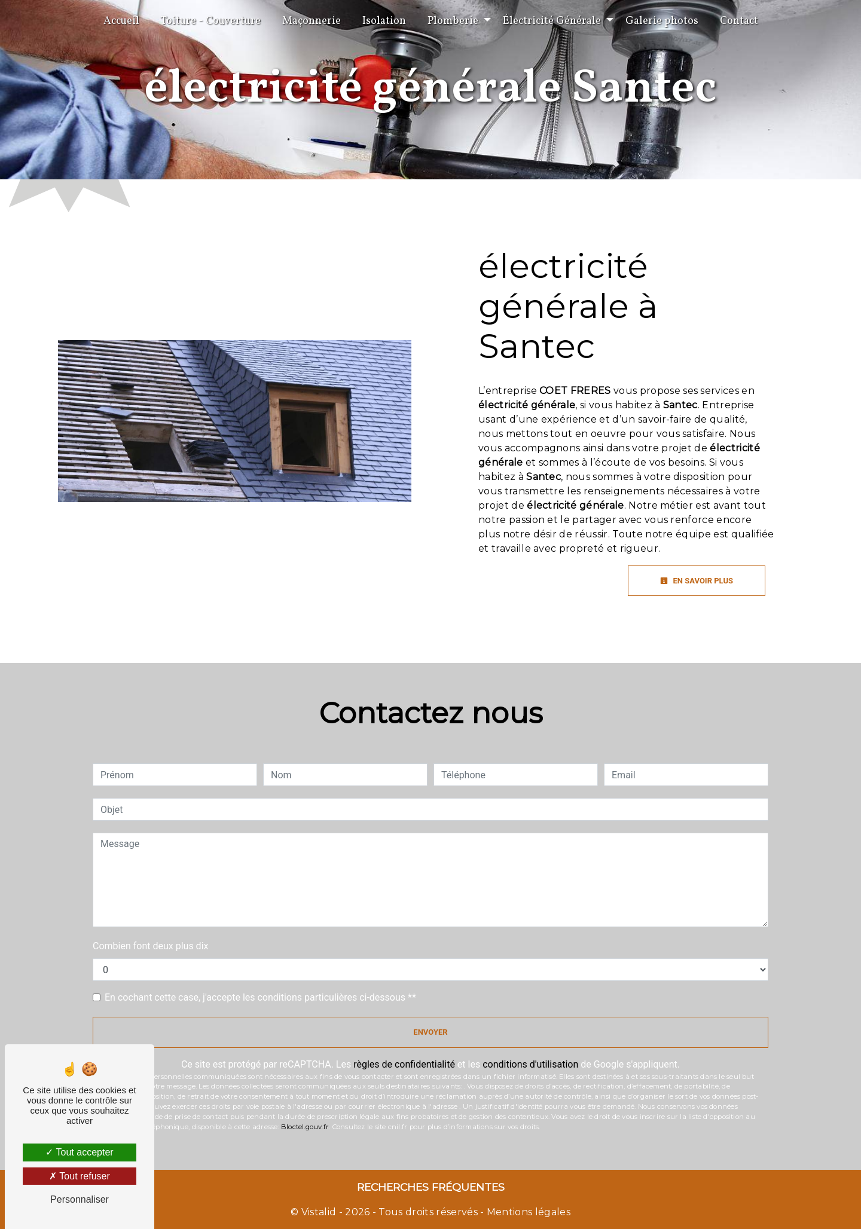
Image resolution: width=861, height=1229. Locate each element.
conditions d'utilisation (530, 1064)
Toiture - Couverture (211, 21)
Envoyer (430, 1032)
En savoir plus (696, 580)
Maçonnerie (311, 21)
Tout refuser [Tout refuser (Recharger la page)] (79, 1176)
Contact (739, 21)
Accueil (121, 21)
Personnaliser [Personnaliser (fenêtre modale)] (79, 1199)
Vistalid (319, 1212)
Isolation (384, 21)
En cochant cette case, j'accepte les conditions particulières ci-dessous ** (260, 997)
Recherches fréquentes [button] (431, 1187)
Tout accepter (79, 1152)
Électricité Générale (552, 21)
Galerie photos (661, 21)
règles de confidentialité (404, 1064)
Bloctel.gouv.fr (305, 1127)
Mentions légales (527, 1212)
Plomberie (453, 21)
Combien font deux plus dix (150, 946)
